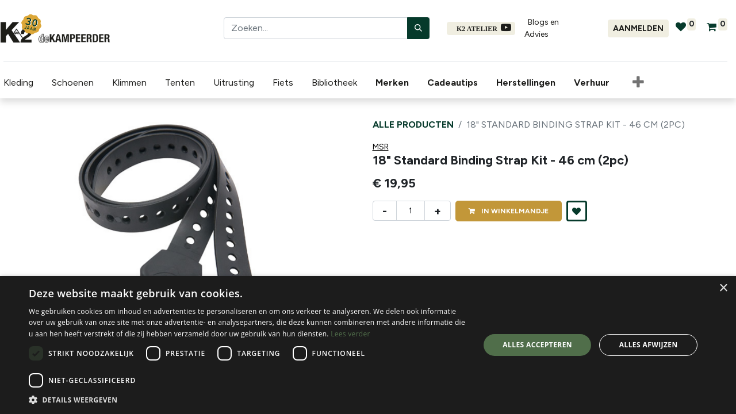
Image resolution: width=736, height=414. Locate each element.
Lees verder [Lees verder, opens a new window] (350, 334)
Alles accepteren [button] (537, 345)
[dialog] (368, 345)
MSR (381, 147)
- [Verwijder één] (384, 211)
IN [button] (509, 211)
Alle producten (413, 124)
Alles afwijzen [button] (648, 345)
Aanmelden (638, 28)
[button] (634, 82)
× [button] (723, 288)
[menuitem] (391, 82)
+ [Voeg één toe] (437, 211)
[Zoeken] (418, 28)
